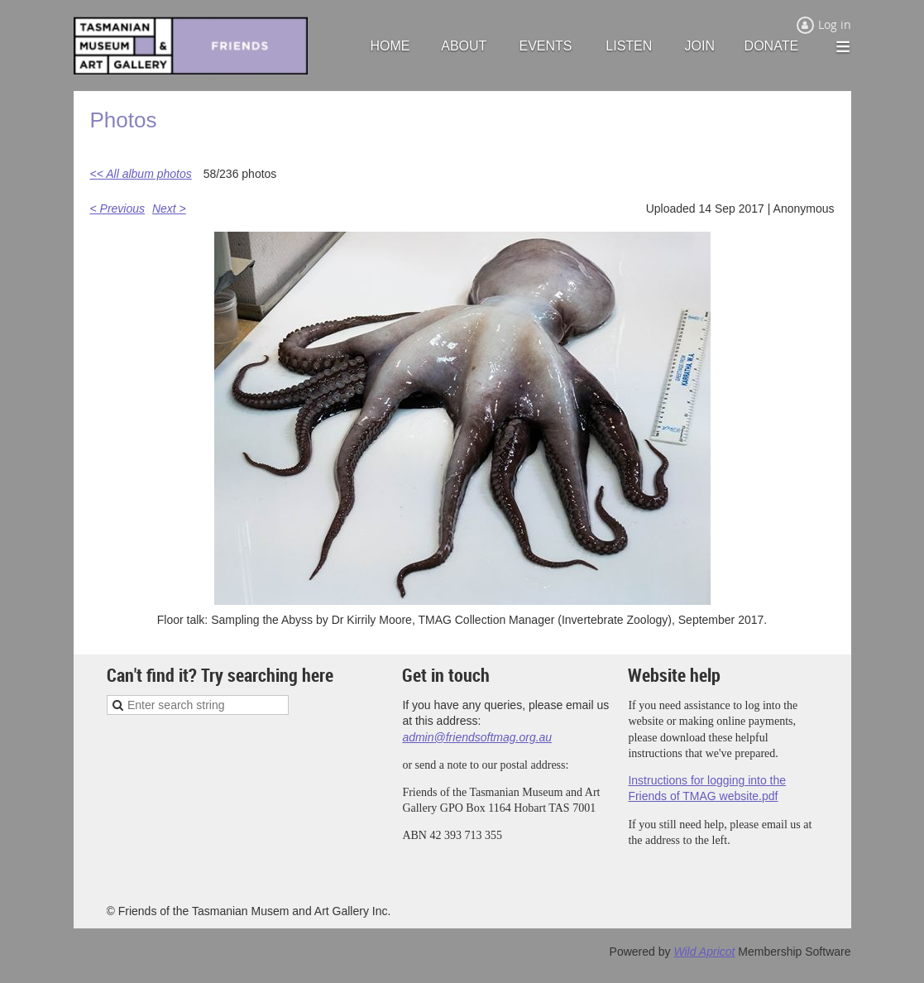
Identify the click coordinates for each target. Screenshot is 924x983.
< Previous (118, 208)
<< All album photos (141, 173)
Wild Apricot (704, 951)
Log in (834, 24)
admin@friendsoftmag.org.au (477, 737)
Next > (169, 208)
